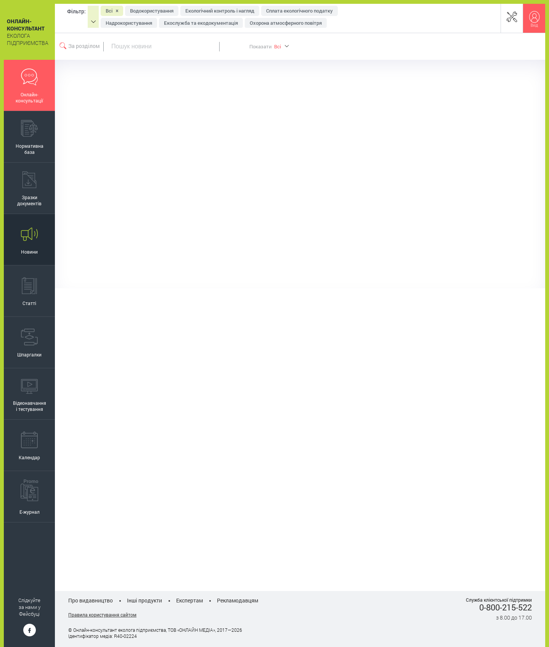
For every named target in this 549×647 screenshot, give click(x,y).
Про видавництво (90, 600)
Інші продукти (144, 600)
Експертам (189, 600)
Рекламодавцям (237, 600)
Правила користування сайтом (102, 615)
